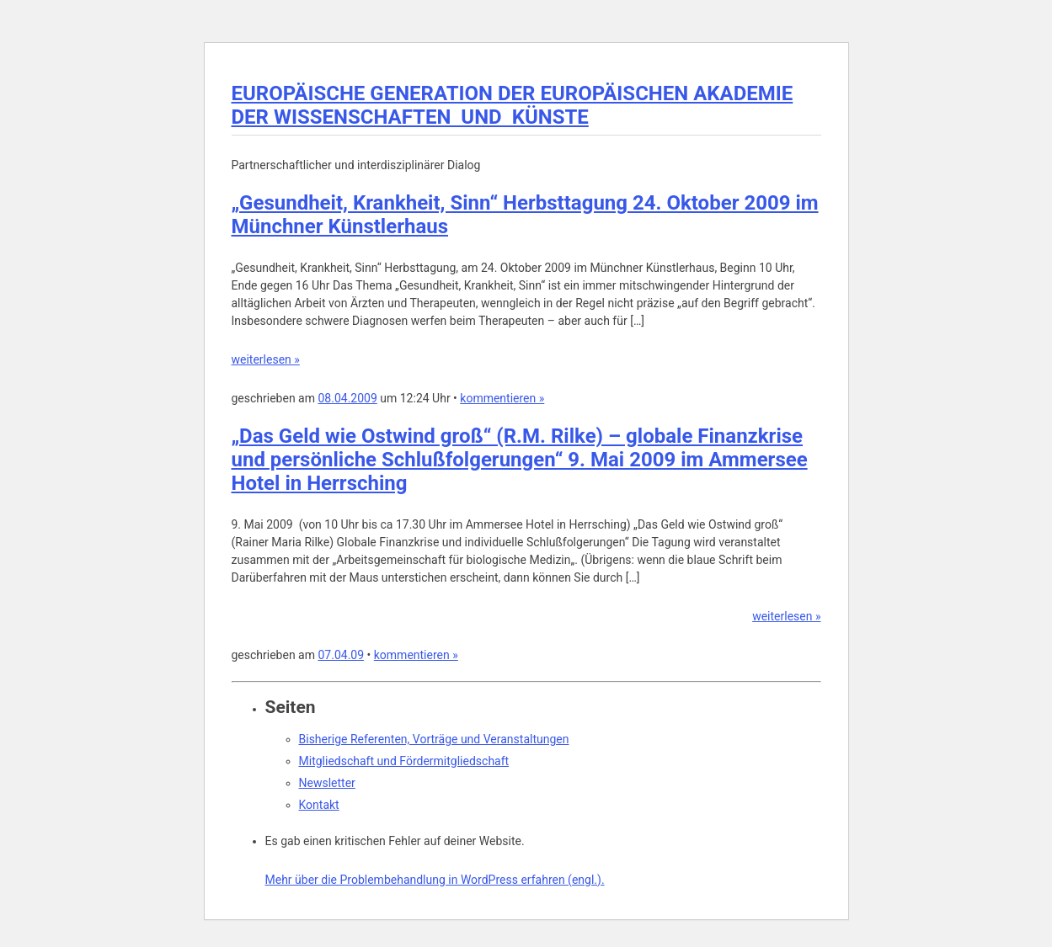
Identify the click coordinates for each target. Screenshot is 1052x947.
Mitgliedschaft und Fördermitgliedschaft (404, 761)
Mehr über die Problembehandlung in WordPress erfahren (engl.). (435, 879)
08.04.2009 (347, 398)
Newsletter (327, 783)
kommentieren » (502, 398)
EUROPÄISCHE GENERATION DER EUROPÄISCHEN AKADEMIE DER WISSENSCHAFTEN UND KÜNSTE (512, 105)
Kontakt (319, 804)
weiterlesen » (266, 359)
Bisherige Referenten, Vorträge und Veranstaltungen (434, 739)
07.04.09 (341, 655)
